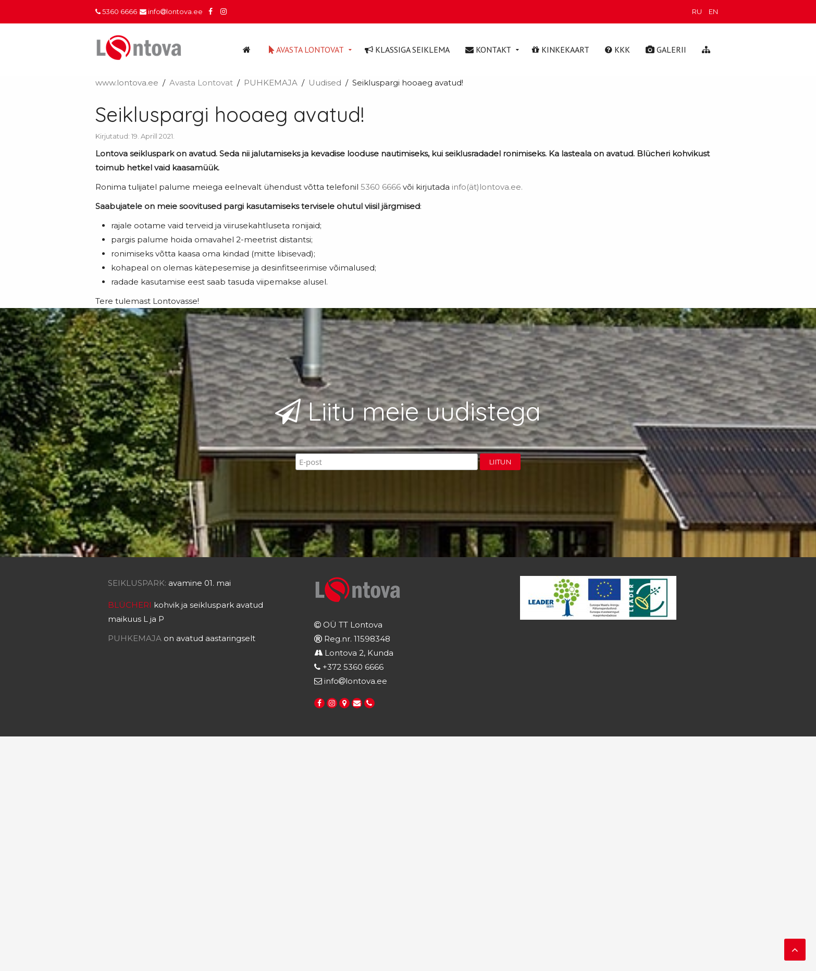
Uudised (324, 83)
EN (713, 11)
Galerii (666, 49)
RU (697, 11)
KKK (617, 49)
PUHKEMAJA (271, 83)
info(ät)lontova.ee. (487, 187)
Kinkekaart (560, 49)
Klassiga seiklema (407, 49)
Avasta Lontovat (306, 49)
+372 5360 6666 (353, 667)
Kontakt (488, 49)
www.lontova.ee (126, 83)
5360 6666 (116, 11)
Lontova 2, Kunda (359, 653)
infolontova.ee (171, 11)
